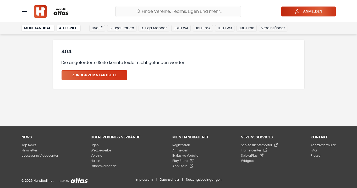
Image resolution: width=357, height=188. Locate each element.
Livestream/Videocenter (39, 155)
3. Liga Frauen (121, 28)
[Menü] (24, 11)
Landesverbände (104, 166)
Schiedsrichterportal (259, 145)
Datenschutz (169, 179)
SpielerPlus (252, 155)
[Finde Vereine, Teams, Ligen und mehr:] (178, 11)
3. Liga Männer (154, 28)
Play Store (183, 160)
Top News (28, 145)
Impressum (144, 179)
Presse (315, 155)
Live (97, 28)
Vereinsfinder (273, 28)
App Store (183, 166)
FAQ (314, 150)
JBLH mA (203, 28)
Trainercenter (254, 150)
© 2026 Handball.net (37, 180)
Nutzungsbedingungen (204, 179)
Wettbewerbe (101, 150)
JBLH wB (224, 28)
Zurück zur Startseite (94, 75)
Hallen (95, 160)
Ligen (95, 145)
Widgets (247, 160)
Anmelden (308, 11)
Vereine (96, 155)
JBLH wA (181, 28)
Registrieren (181, 145)
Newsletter (29, 150)
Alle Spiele (68, 28)
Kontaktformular (323, 145)
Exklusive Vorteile (185, 155)
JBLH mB (246, 28)
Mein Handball (38, 28)
